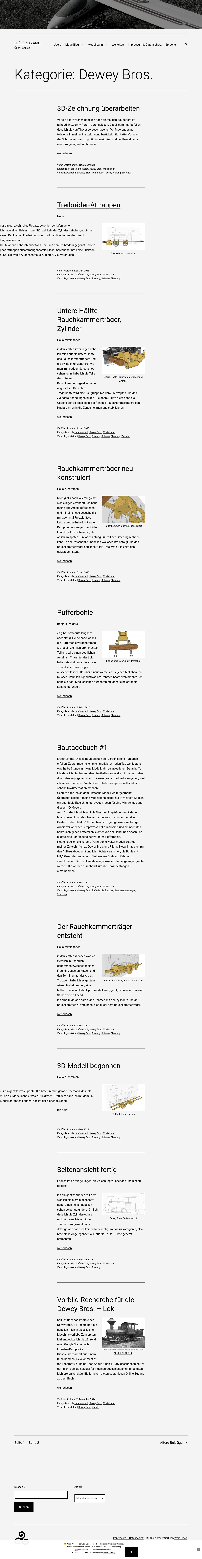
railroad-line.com (68, 124)
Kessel (108, 172)
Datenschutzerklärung (112, 1547)
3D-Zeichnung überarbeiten (98, 108)
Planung (116, 172)
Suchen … (19, 1486)
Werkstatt (118, 44)
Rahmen (105, 278)
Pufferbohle (75, 612)
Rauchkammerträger (124, 890)
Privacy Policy (109, 1552)
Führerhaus (98, 172)
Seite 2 (34, 1443)
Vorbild (95, 1407)
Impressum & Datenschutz (144, 44)
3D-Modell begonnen (89, 1066)
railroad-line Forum (58, 235)
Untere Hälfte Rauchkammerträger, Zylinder (89, 320)
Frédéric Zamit (27, 43)
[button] (186, 44)
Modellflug (72, 44)
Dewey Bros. (95, 168)
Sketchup (126, 172)
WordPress (180, 1537)
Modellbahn (95, 44)
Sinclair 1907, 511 (123, 1353)
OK (132, 1552)
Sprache (170, 44)
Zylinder (125, 436)
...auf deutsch (81, 168)
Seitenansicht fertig (87, 1170)
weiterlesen (64, 153)
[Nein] (198, 1549)
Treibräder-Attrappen (88, 205)
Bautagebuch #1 (82, 747)
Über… (58, 44)
